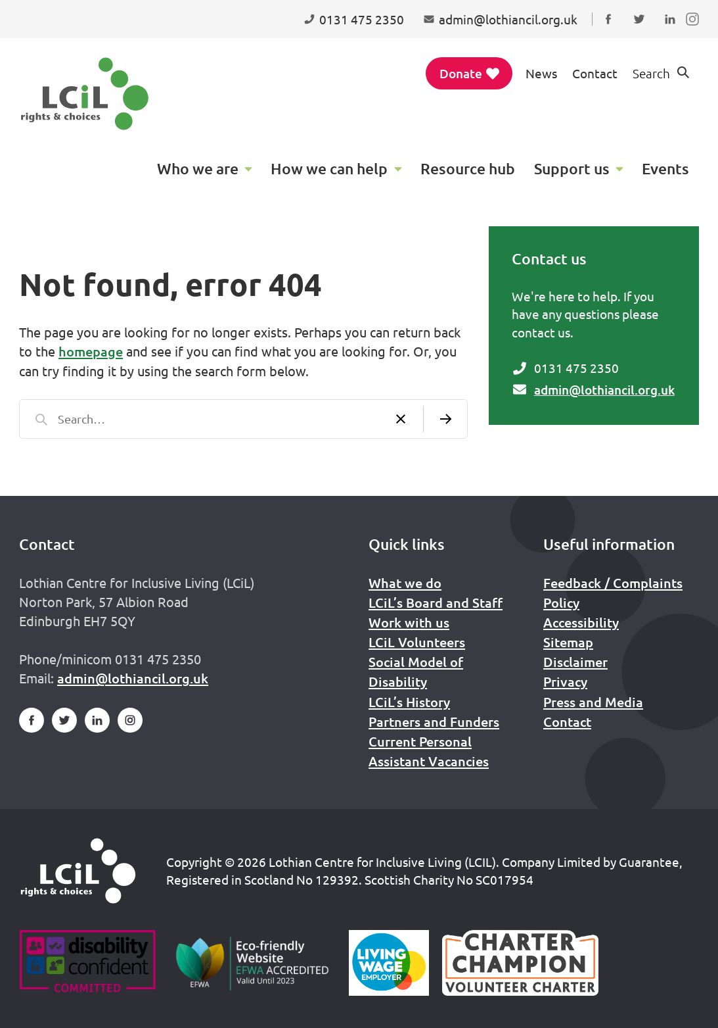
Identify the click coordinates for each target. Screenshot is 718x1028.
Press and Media (593, 701)
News (541, 73)
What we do (405, 582)
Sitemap (568, 641)
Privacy (565, 681)
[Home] (78, 871)
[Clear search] (401, 419)
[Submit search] (445, 419)
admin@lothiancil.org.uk (604, 389)
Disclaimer (575, 661)
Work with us (409, 622)
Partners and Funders (434, 721)
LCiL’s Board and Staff (436, 602)
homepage (90, 351)
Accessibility (581, 622)
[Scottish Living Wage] (389, 963)
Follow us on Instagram (695, 31)
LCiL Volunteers (417, 641)
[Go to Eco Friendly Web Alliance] (252, 963)
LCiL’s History (409, 701)
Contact (594, 73)
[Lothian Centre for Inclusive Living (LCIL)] (84, 93)
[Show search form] (662, 73)
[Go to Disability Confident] (87, 963)
